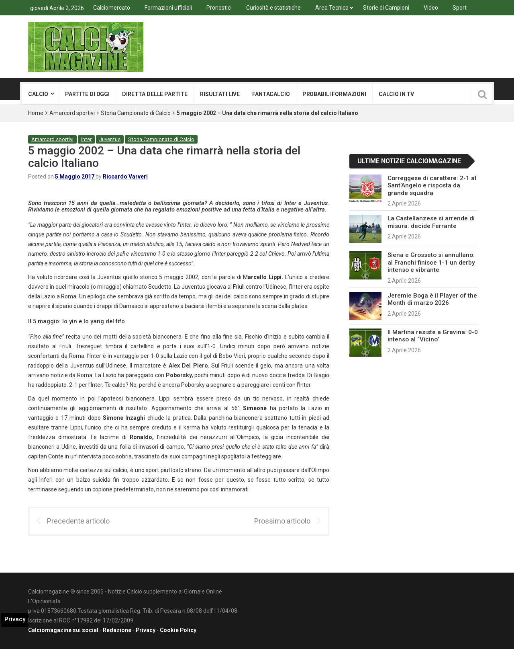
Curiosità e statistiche (273, 7)
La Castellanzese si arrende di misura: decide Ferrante (431, 222)
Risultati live (220, 94)
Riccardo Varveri (125, 176)
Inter (86, 139)
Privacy (145, 630)
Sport (460, 7)
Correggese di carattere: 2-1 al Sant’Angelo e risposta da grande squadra (432, 186)
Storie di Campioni (386, 7)
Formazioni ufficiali (168, 7)
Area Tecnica (332, 7)
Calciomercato (111, 7)
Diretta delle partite (155, 94)
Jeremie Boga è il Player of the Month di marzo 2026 (432, 299)
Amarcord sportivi (72, 113)
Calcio (38, 94)
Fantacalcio (271, 94)
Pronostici (219, 7)
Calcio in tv (396, 94)
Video (431, 7)
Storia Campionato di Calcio (136, 113)
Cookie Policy (178, 630)
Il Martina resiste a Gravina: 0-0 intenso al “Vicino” (433, 336)
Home (35, 113)
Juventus (109, 139)
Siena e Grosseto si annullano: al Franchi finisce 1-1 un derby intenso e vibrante (431, 262)
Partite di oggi (87, 94)
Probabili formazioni (334, 94)
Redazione (117, 630)
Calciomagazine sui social (63, 630)
